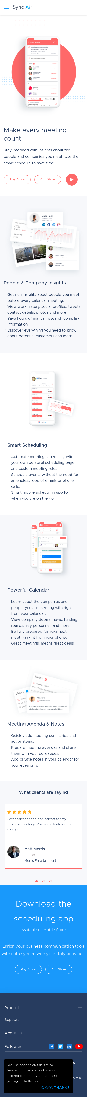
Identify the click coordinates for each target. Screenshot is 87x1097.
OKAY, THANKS (55, 1088)
